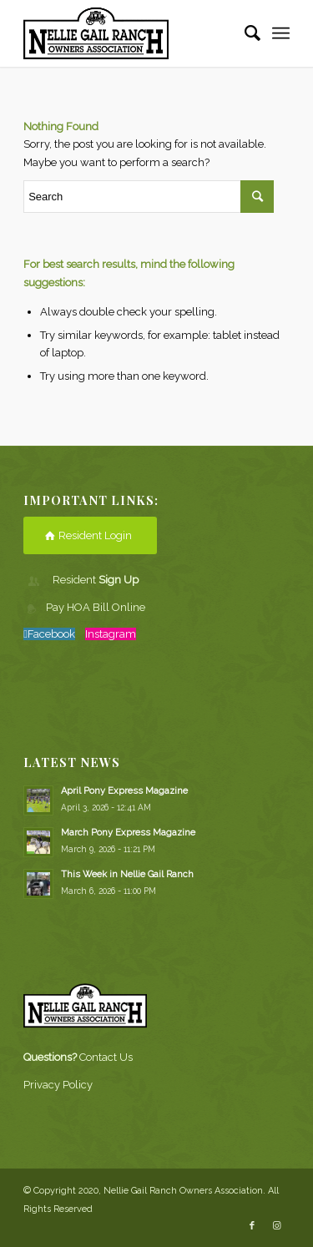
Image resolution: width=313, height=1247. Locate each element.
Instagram (110, 634)
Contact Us (106, 1057)
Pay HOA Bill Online (95, 607)
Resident (96, 579)
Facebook (51, 634)
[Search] (244, 33)
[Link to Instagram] (277, 1226)
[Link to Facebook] (252, 1226)
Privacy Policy (58, 1084)
